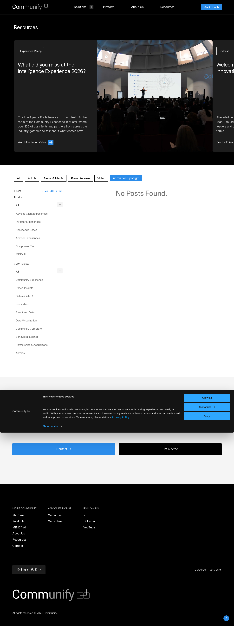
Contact (17, 545)
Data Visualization (26, 320)
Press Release (80, 178)
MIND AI (21, 254)
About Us (18, 533)
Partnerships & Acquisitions (32, 344)
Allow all (207, 591)
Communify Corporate (29, 328)
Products (18, 521)
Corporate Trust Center (208, 569)
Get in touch (56, 515)
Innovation (22, 304)
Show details (50, 619)
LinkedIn (89, 521)
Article (32, 178)
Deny (207, 609)
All (18, 178)
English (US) (29, 569)
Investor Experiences (28, 221)
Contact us (63, 449)
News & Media (54, 178)
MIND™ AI (19, 527)
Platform (18, 515)
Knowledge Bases (26, 230)
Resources (19, 539)
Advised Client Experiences (32, 213)
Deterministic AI (25, 296)
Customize (207, 600)
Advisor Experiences (28, 238)
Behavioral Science (27, 336)
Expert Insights (24, 288)
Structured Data (25, 312)
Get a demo (170, 449)
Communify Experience (29, 279)
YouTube (89, 527)
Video (101, 178)
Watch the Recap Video (35, 142)
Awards (20, 353)
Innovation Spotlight (125, 178)
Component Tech (26, 246)
